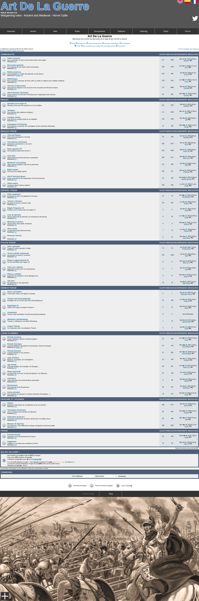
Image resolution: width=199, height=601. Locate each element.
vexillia (186, 185)
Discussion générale (15, 65)
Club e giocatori (13, 246)
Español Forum (9, 190)
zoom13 (186, 74)
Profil (77, 46)
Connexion (120, 46)
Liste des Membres (93, 43)
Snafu (186, 210)
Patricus (186, 231)
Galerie (10, 403)
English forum (9, 131)
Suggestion (11, 442)
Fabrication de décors (16, 417)
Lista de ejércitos (14, 215)
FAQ (72, 43)
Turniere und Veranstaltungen (19, 299)
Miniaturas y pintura (15, 222)
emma (186, 394)
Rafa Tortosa (186, 283)
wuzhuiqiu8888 (186, 353)
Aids (55, 31)
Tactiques (11, 110)
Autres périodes (13, 392)
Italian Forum (8, 243)
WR (186, 119)
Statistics (121, 31)
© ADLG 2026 (88, 494)
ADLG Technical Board (16, 176)
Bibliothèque (12, 79)
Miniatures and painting (16, 163)
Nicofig (17, 347)
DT (16, 61)
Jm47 (186, 67)
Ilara (186, 419)
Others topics (12, 183)
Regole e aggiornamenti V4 (18, 260)
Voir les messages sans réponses (188, 49)
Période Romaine (14, 351)
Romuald (186, 88)
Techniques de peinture (16, 410)
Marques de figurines (15, 424)
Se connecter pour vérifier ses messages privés (98, 46)
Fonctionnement (13, 435)
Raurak (186, 127)
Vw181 (186, 426)
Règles (4, 100)
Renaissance (12, 385)
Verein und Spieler (14, 292)
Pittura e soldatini (14, 274)
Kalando (186, 374)
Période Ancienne (14, 337)
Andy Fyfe (186, 151)
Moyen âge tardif (13, 372)
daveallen (186, 106)
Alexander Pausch (186, 294)
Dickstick (186, 360)
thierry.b (186, 444)
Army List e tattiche (15, 267)
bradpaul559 (37, 459)
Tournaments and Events (17, 142)
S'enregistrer (125, 43)
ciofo (186, 269)
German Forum (8, 288)
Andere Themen (13, 326)
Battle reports (12, 170)
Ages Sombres (13, 358)
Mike (186, 165)
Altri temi (11, 281)
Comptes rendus (13, 117)
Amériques (11, 378)
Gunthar (17, 75)
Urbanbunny (186, 387)
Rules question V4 (14, 149)
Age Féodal (11, 365)
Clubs (165, 31)
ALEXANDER (186, 197)
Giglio (186, 255)
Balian (186, 308)
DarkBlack (186, 137)
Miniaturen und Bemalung (17, 319)
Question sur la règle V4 (16, 104)
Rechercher (81, 43)
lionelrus (186, 95)
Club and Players (14, 135)
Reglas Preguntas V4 (15, 208)
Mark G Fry (186, 158)
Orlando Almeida (186, 179)
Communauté (7, 54)
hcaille (186, 217)
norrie (186, 113)
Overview (11, 31)
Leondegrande (186, 321)
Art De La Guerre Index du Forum (12, 51)
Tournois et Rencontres (16, 86)
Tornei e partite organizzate (18, 253)
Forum (188, 31)
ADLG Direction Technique (17, 93)
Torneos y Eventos (14, 201)
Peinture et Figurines (12, 399)
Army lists (11, 156)
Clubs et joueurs (13, 58)
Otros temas (12, 229)
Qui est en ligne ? (10, 452)
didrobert (186, 60)
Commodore (186, 238)
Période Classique (14, 344)
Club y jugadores (14, 194)
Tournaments (99, 31)
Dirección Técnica (14, 236)
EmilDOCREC (186, 249)
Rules (77, 31)
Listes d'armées (9, 333)
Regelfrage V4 (12, 306)
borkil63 (186, 381)
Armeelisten (12, 312)
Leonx (186, 81)
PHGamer (186, 172)
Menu (5, 596)
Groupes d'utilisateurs (110, 43)
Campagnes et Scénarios (17, 124)
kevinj (186, 144)
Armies (33, 31)
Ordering (143, 31)
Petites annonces (14, 72)
